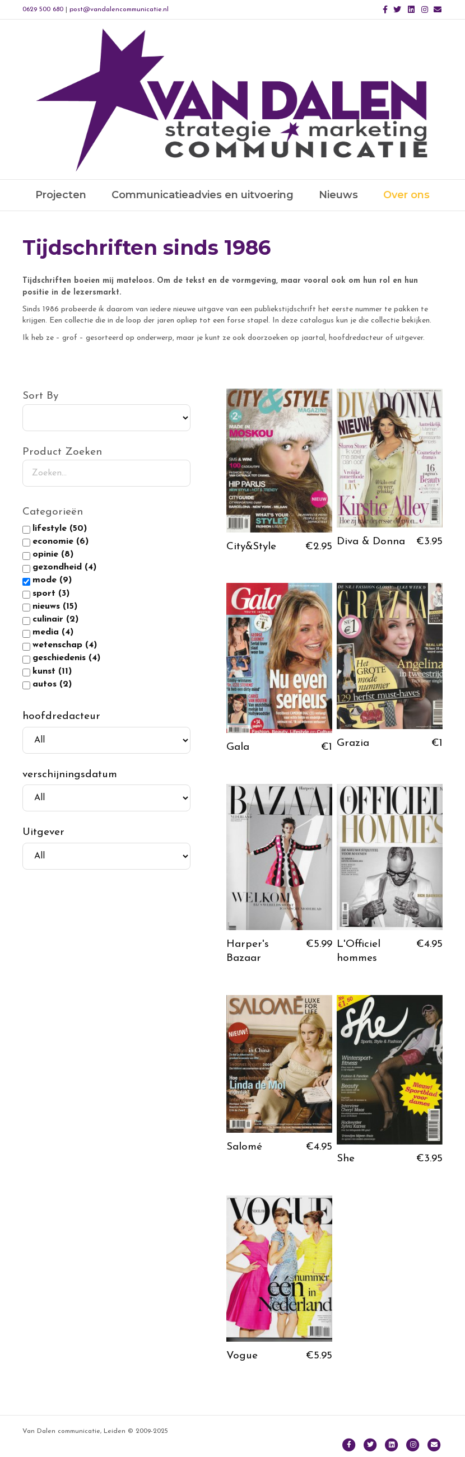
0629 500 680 (42, 9)
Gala (237, 747)
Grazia (353, 743)
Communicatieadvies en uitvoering (202, 195)
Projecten (60, 195)
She (346, 1159)
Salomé (244, 1147)
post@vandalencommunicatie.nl (119, 9)
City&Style (251, 546)
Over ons (406, 195)
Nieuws (338, 195)
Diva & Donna (371, 541)
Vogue (242, 1356)
